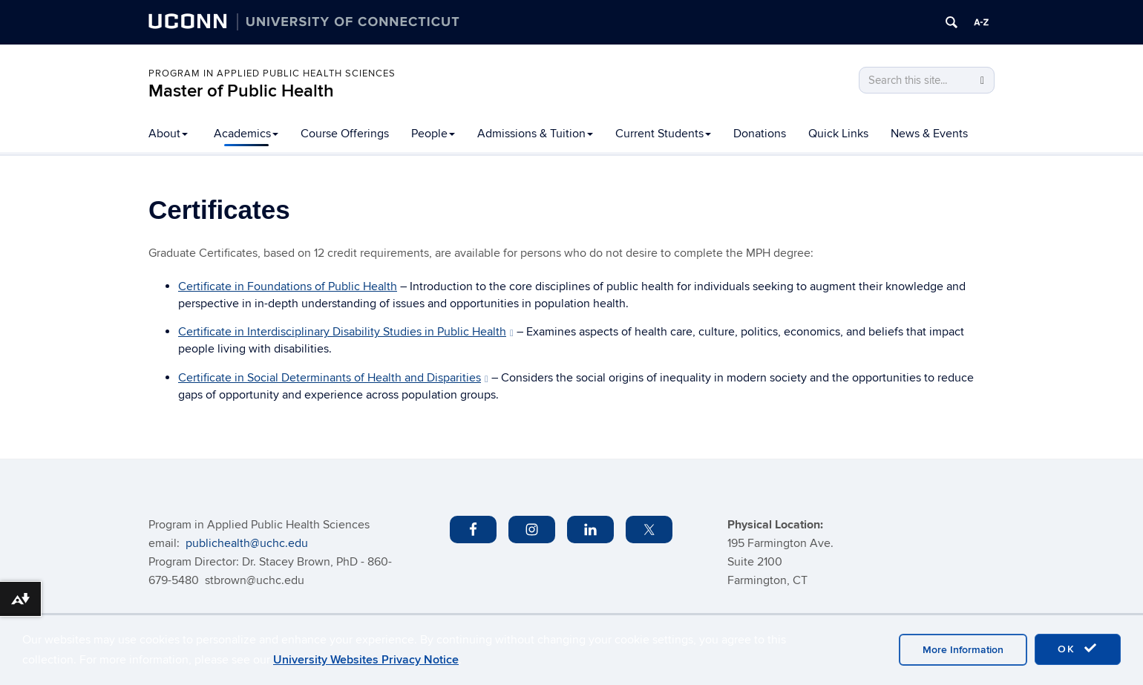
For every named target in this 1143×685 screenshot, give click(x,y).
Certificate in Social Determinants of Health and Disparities (333, 377)
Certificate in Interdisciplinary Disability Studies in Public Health (346, 331)
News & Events (929, 133)
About (168, 133)
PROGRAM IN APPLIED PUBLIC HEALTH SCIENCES (272, 73)
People (433, 133)
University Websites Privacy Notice (366, 659)
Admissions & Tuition (535, 133)
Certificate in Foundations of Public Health (287, 286)
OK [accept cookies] (1078, 648)
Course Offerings (345, 133)
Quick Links (838, 133)
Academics (246, 133)
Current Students (663, 133)
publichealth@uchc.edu (247, 543)
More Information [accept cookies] (963, 649)
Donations (759, 133)
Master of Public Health (241, 91)
